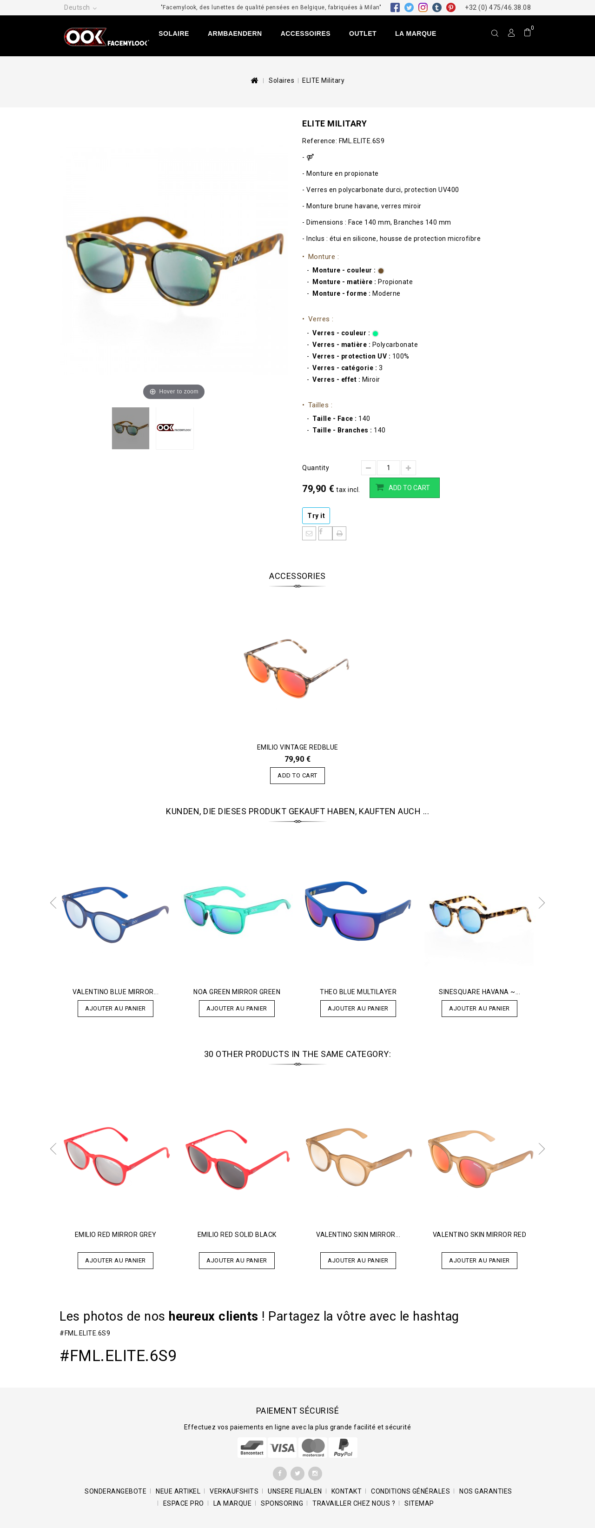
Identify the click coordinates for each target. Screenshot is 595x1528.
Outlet (363, 33)
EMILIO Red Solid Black (237, 1234)
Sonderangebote (115, 1491)
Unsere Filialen (295, 1491)
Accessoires (306, 33)
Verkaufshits (234, 1491)
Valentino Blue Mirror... (116, 992)
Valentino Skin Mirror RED (480, 1234)
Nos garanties (485, 1491)
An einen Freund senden (309, 533)
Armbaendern (235, 33)
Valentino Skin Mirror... (358, 1234)
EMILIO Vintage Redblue (297, 747)
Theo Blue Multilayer (358, 992)
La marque (415, 33)
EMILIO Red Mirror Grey (116, 1234)
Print (339, 533)
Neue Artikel (178, 1491)
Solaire (174, 33)
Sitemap (419, 1503)
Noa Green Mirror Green (236, 992)
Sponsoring (282, 1503)
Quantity (315, 468)
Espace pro (183, 1503)
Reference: (319, 141)
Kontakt (346, 1491)
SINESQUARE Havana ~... (479, 992)
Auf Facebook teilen (325, 533)
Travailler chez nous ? (353, 1503)
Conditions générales (410, 1491)
